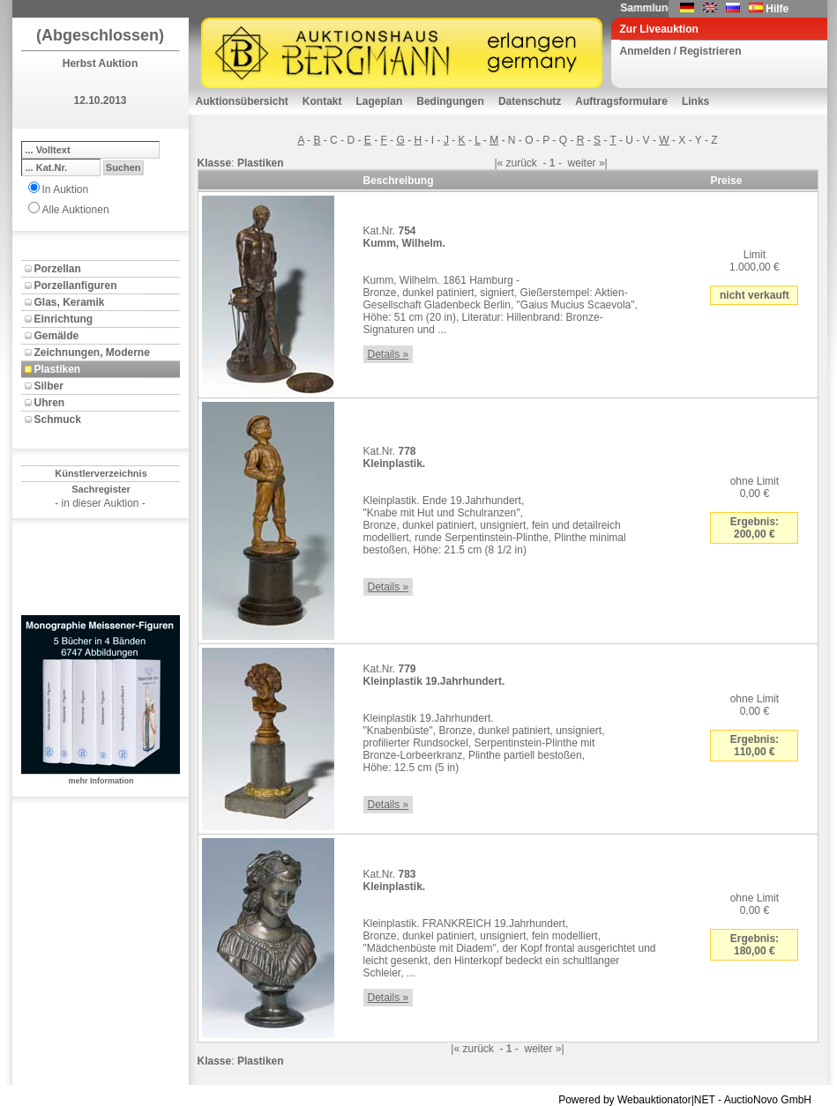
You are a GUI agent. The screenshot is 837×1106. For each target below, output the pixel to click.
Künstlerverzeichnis (101, 473)
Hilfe (777, 9)
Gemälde (56, 336)
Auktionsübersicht (242, 101)
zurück (521, 163)
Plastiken (57, 369)
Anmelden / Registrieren (681, 51)
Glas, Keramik (69, 302)
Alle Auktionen (75, 210)
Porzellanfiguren (75, 285)
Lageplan (379, 101)
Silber (49, 386)
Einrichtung (63, 319)
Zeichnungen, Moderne (92, 352)
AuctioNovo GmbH (767, 1100)
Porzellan (57, 269)
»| (603, 163)
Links (695, 101)
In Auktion (65, 189)
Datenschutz (529, 101)
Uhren (49, 403)
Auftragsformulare (621, 101)
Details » (388, 354)
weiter (582, 163)
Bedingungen (450, 101)
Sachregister (101, 489)
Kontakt (322, 101)
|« (498, 163)
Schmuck (57, 419)
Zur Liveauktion (659, 29)
